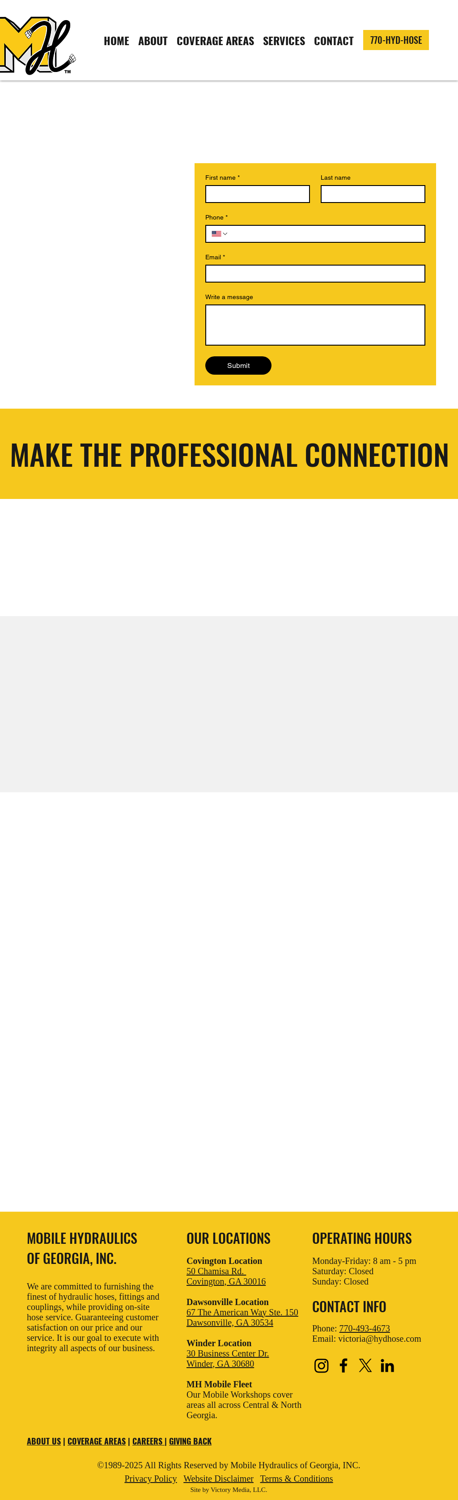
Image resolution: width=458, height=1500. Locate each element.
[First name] (255, 194)
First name (222, 178)
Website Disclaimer (218, 1478)
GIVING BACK (190, 1441)
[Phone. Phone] (324, 234)
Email (215, 257)
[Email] (312, 274)
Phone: (351, 1328)
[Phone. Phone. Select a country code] (220, 233)
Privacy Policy (150, 1478)
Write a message (229, 296)
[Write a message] (315, 325)
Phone (216, 217)
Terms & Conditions (296, 1478)
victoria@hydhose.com (379, 1339)
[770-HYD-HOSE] (396, 40)
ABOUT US (44, 1441)
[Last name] (370, 194)
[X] (365, 1365)
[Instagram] (321, 1365)
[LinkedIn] (387, 1365)
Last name (336, 177)
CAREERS (148, 1441)
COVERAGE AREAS (97, 1441)
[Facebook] (343, 1365)
